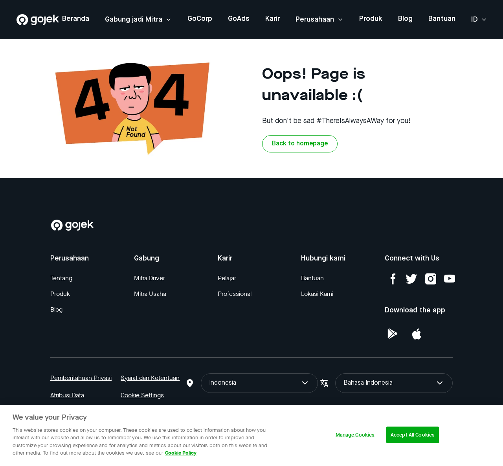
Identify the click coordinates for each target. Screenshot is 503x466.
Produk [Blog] (60, 294)
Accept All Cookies (413, 434)
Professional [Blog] (235, 294)
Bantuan (441, 18)
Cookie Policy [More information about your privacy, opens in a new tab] (180, 452)
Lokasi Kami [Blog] (317, 294)
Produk (370, 18)
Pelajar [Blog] (227, 278)
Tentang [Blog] (61, 278)
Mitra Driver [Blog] (149, 278)
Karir (272, 18)
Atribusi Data (67, 395)
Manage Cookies (355, 434)
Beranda (75, 18)
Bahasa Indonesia (393, 383)
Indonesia (259, 383)
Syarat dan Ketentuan (150, 378)
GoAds (239, 18)
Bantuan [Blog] (312, 278)
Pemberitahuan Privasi (81, 378)
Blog (405, 18)
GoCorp (199, 18)
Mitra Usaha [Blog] (150, 294)
